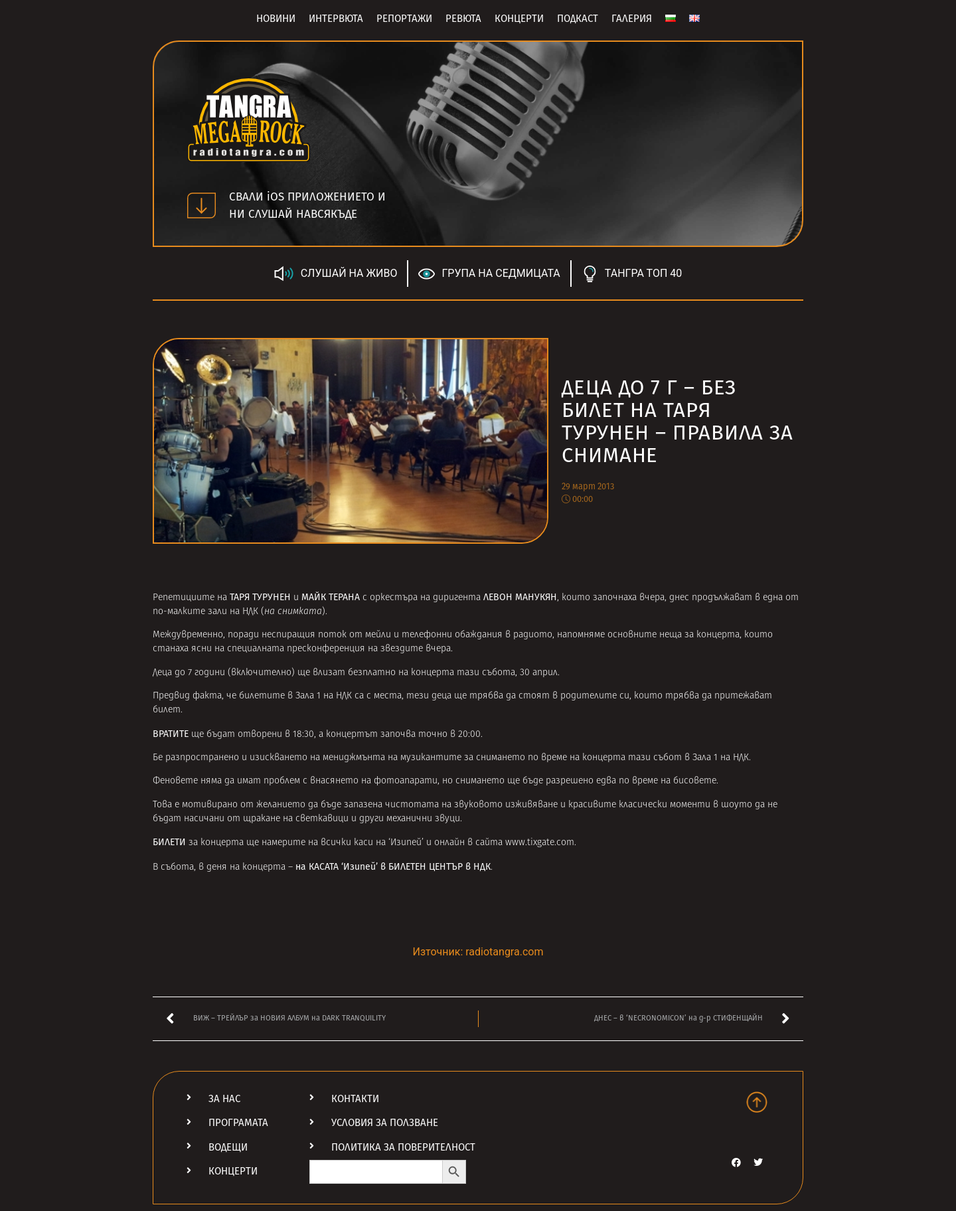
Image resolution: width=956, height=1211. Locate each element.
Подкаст (577, 19)
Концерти (519, 19)
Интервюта (336, 19)
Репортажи (404, 19)
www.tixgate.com (539, 843)
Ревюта (463, 19)
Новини (275, 19)
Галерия (631, 19)
